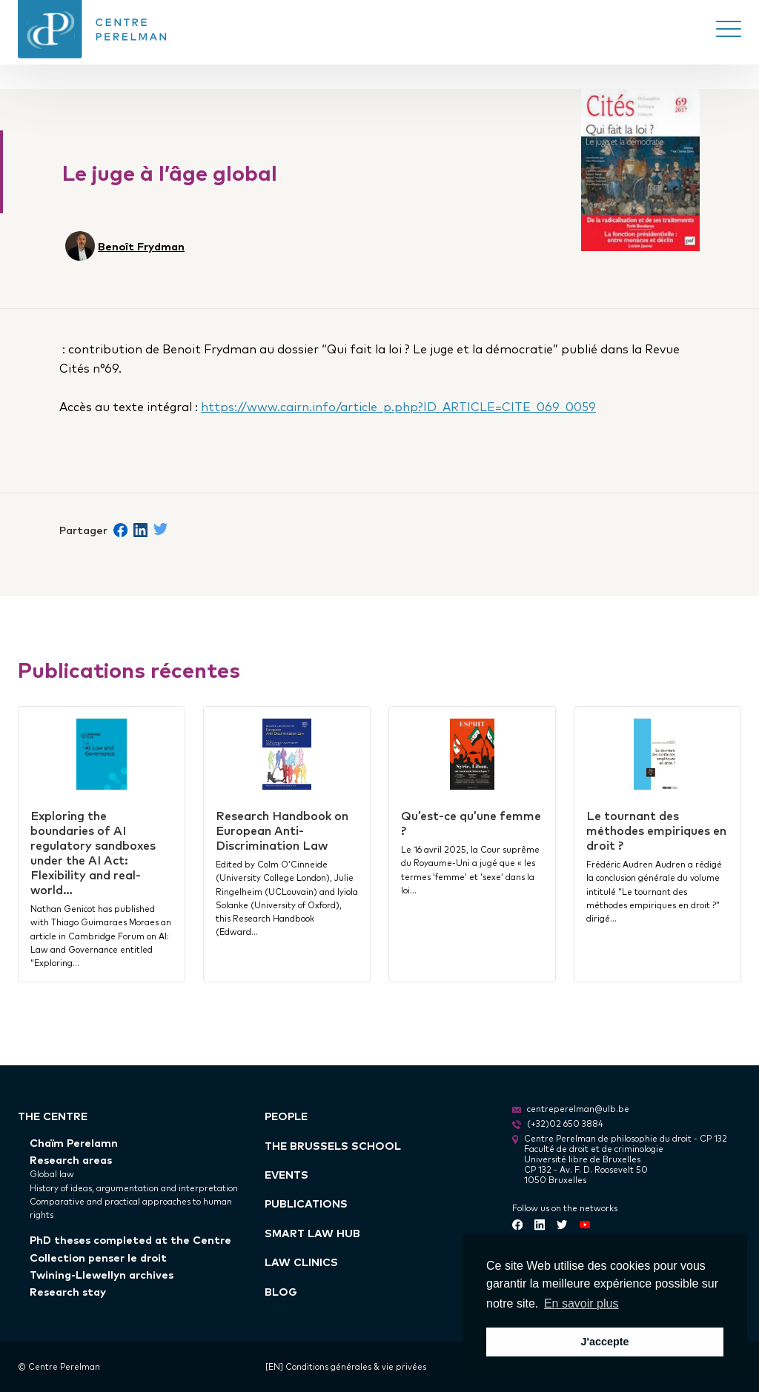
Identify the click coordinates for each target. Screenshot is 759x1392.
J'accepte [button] (604, 1342)
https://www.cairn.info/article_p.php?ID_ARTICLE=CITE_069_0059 (398, 406)
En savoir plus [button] (581, 1303)
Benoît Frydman (141, 246)
